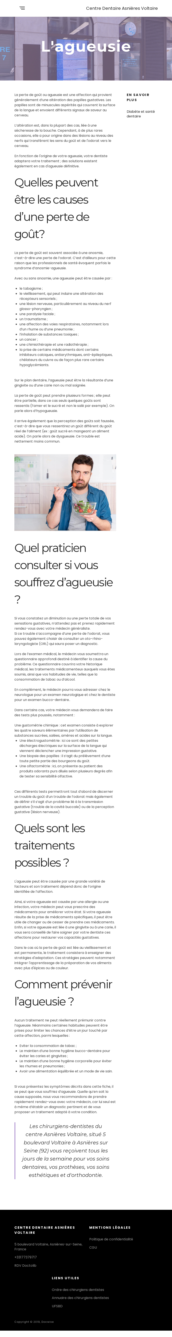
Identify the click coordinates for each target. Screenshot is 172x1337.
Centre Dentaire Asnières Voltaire (122, 8)
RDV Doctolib (25, 1265)
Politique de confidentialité (111, 1239)
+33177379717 (25, 1257)
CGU (93, 1247)
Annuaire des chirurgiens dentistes (80, 1297)
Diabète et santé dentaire (141, 114)
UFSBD (57, 1306)
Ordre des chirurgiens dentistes (78, 1289)
